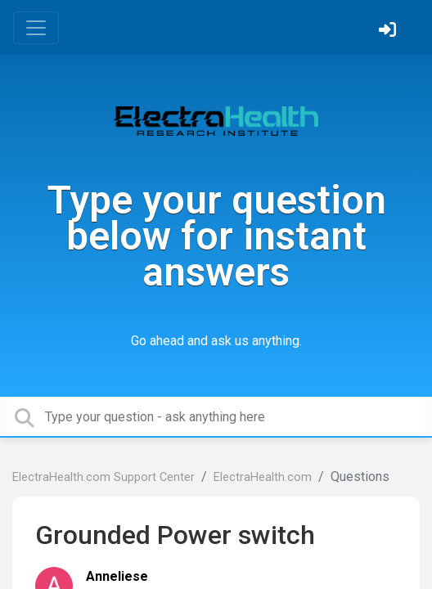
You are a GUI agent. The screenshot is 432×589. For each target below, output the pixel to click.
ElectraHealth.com (263, 477)
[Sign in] (389, 31)
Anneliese (117, 576)
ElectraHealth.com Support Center (103, 477)
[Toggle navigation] (36, 27)
